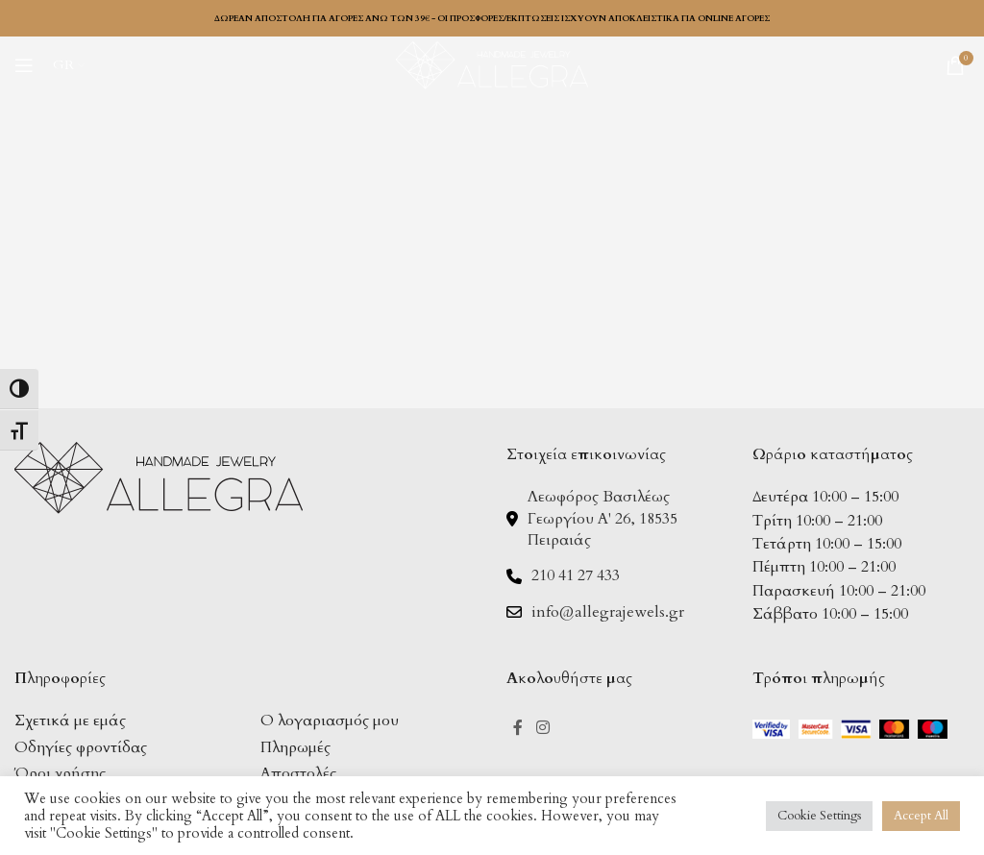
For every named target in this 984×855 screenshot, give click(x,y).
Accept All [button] (921, 815)
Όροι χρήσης (60, 773)
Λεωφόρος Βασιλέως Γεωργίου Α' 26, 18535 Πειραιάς (602, 518)
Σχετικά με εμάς (70, 720)
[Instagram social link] (542, 728)
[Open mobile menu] (24, 65)
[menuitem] (69, 65)
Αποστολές (298, 773)
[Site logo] (492, 63)
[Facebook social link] (517, 728)
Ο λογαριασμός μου (329, 720)
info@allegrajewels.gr (607, 612)
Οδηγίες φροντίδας (80, 747)
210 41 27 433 (575, 575)
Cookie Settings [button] (819, 815)
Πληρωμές (295, 747)
